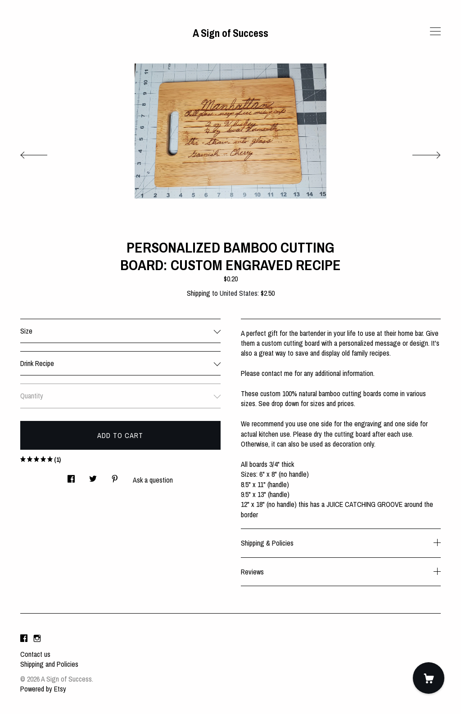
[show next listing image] (418, 152)
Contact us (35, 654)
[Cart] (428, 678)
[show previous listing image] (42, 152)
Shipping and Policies (49, 664)
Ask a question (153, 480)
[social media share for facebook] (71, 476)
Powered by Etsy (43, 689)
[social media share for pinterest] (114, 476)
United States (239, 293)
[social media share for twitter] (93, 476)
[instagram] (37, 639)
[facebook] (23, 639)
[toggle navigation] (435, 31)
